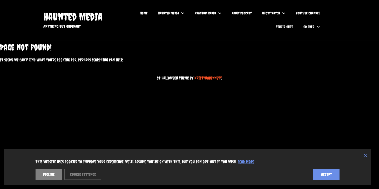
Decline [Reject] (48, 174)
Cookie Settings (83, 174)
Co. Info (309, 27)
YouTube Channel (308, 13)
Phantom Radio (205, 13)
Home (144, 13)
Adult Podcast (242, 13)
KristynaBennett (208, 78)
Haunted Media (72, 16)
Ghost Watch (271, 13)
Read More (246, 161)
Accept (326, 174)
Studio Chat (284, 27)
